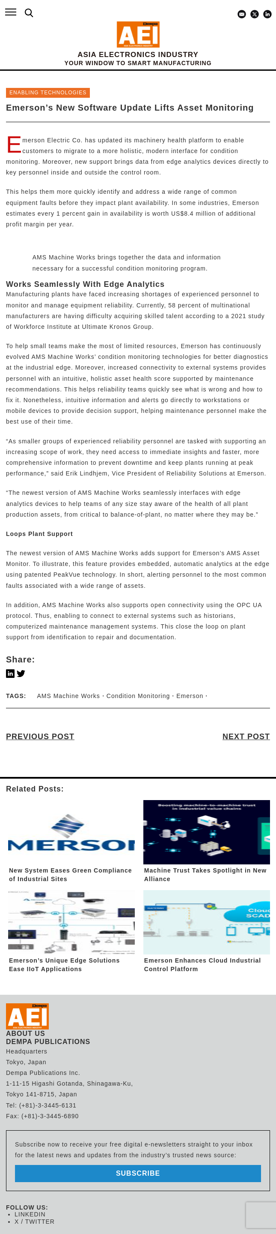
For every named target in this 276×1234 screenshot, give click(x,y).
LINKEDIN (30, 1214)
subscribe (138, 1173)
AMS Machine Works (62, 356)
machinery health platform (174, 140)
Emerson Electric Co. (52, 140)
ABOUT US (25, 1033)
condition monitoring (129, 356)
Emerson (189, 695)
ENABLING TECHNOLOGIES (47, 93)
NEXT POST (246, 736)
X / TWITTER (35, 1221)
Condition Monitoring (138, 695)
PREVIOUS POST (40, 736)
